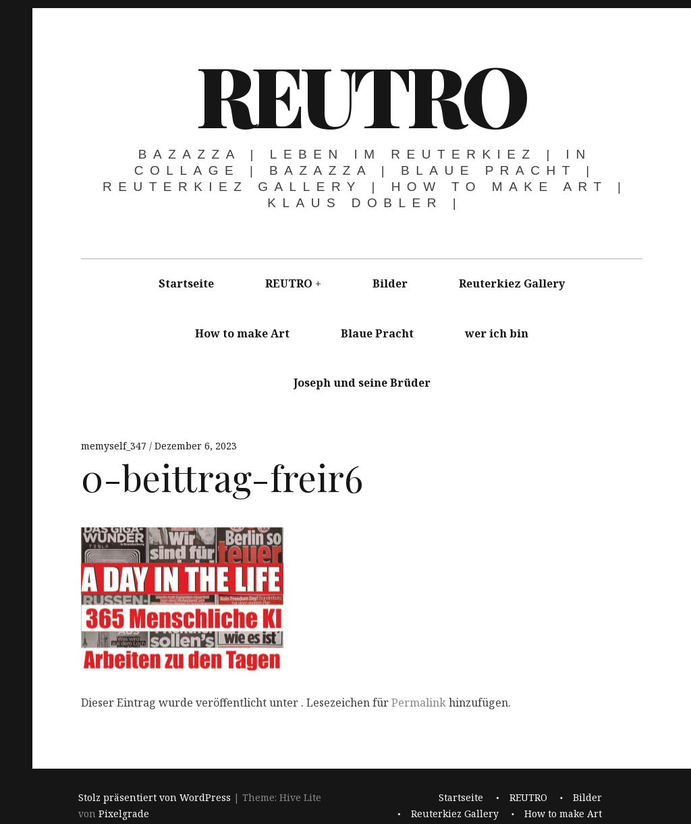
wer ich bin (496, 333)
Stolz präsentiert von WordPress (154, 797)
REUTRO (360, 93)
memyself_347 (115, 445)
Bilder (390, 283)
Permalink (418, 702)
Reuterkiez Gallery (512, 283)
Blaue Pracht (377, 333)
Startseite (186, 283)
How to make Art (242, 333)
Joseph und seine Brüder (362, 382)
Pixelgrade (124, 813)
